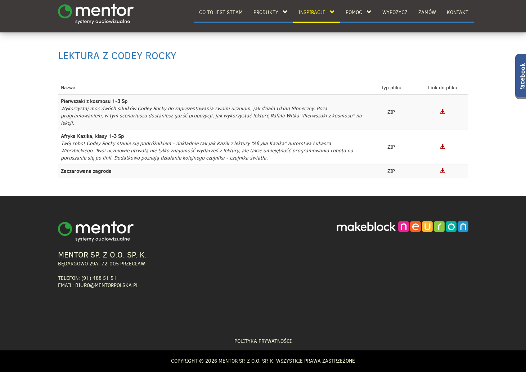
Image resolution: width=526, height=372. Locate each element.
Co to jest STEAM (221, 12)
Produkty (270, 12)
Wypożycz (395, 12)
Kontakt (457, 12)
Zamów (427, 12)
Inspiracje (316, 12)
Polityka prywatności (263, 341)
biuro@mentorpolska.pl (107, 285)
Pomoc (359, 12)
